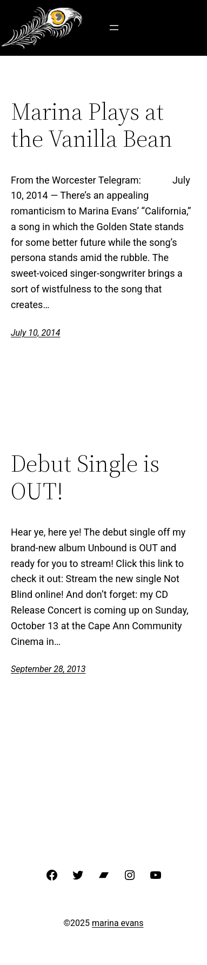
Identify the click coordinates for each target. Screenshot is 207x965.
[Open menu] (114, 27)
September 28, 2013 (48, 669)
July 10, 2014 (35, 333)
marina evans (117, 923)
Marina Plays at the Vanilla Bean (91, 125)
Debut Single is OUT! (85, 477)
